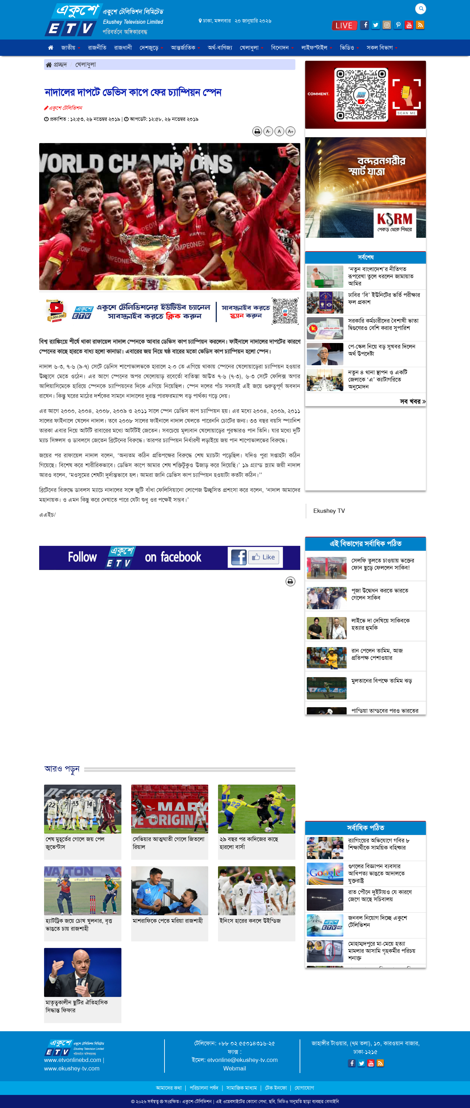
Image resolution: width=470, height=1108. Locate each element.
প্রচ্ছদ (56, 64)
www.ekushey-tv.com (72, 1068)
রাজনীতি (97, 48)
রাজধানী (123, 48)
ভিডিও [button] (349, 48)
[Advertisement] (169, 682)
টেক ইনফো (276, 1087)
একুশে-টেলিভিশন (197, 1101)
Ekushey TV (329, 511)
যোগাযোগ (304, 1087)
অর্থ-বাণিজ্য (220, 48)
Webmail (234, 1068)
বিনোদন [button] (282, 48)
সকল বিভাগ (382, 48)
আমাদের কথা (169, 1087)
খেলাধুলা (85, 64)
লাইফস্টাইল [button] (317, 48)
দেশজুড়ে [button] (151, 48)
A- (268, 131)
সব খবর (413, 401)
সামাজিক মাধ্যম (242, 1087)
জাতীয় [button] (70, 48)
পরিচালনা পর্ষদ (204, 1087)
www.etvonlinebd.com (72, 1060)
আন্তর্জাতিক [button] (185, 48)
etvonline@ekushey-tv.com (242, 1060)
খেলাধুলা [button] (251, 48)
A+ (290, 131)
